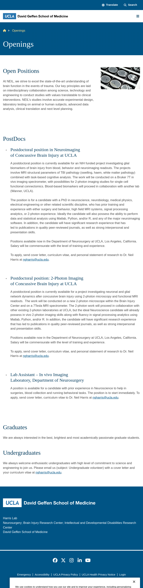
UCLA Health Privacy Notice (98, 574)
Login (122, 574)
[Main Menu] (138, 16)
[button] (110, 5)
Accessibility (42, 574)
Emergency (24, 574)
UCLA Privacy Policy (65, 574)
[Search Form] (130, 5)
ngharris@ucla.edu (36, 259)
